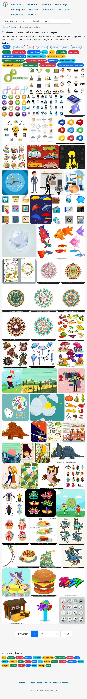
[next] (66, 634)
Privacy (47, 682)
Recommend (43, 47)
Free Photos (32, 4)
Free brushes (49, 9)
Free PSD (32, 14)
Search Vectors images (15, 21)
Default (6, 47)
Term (39, 682)
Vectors (14, 27)
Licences (31, 682)
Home (5, 27)
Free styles (64, 9)
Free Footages (62, 4)
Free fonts (46, 4)
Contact (64, 682)
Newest (31, 47)
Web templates (18, 9)
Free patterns (17, 14)
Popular (65, 47)
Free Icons (34, 9)
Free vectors (16, 4)
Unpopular (76, 47)
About (55, 682)
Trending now (18, 47)
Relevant (54, 47)
